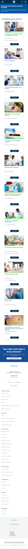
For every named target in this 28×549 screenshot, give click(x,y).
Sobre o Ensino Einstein (5, 396)
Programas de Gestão (5, 456)
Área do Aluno (4, 494)
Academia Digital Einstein (6, 462)
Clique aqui (12, 531)
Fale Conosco (4, 510)
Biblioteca (3, 402)
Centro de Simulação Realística (7, 472)
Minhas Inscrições (4, 504)
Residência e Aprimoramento (6, 443)
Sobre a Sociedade (5, 393)
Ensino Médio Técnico (5, 431)
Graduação (3, 437)
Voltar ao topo (14, 365)
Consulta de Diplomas (5, 501)
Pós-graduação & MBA (5, 446)
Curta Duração (4, 453)
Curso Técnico (4, 434)
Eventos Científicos (5, 459)
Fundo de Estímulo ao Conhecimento (8, 421)
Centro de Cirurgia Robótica (6, 475)
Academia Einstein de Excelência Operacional (10, 405)
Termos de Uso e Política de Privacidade (14, 542)
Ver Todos (3, 488)
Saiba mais (14, 44)
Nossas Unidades (4, 399)
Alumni (2, 415)
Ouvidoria (3, 513)
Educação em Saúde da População (8, 418)
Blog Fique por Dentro (5, 408)
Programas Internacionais (6, 424)
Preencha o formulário (14, 358)
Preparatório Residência (6, 440)
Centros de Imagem (5, 469)
